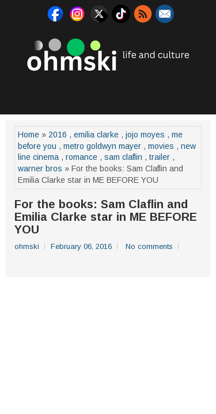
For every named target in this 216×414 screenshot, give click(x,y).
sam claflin (123, 157)
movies (161, 146)
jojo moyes (145, 134)
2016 (57, 134)
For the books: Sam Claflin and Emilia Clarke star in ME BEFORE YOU (105, 217)
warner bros (40, 168)
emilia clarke (96, 134)
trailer (159, 157)
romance (81, 157)
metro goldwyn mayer (102, 146)
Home (28, 134)
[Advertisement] (111, 91)
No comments (149, 246)
